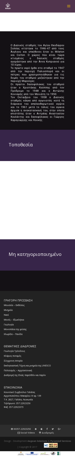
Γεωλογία (9, 324)
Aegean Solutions (37, 440)
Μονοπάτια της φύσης (15, 329)
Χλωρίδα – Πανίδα (13, 334)
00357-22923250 (21, 428)
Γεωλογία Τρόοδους (14, 350)
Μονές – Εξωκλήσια (14, 319)
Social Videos (26, 432)
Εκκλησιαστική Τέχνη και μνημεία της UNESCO (27, 365)
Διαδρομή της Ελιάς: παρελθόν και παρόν (25, 375)
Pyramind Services (60, 440)
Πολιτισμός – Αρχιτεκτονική (18, 370)
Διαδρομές (46, 432)
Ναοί (6, 314)
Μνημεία (8, 309)
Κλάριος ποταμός (12, 355)
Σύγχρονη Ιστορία (13, 360)
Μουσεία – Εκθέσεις (14, 305)
